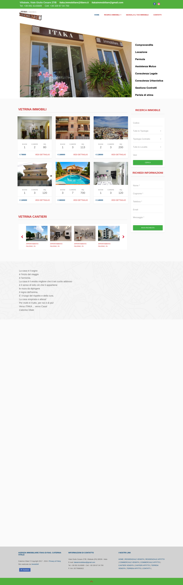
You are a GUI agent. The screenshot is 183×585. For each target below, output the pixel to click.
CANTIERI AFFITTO (142, 565)
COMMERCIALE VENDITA (129, 562)
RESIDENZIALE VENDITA (134, 559)
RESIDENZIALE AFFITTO (155, 559)
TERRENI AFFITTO (134, 568)
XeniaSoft (35, 564)
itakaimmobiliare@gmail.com (107, 2)
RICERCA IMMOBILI (112, 15)
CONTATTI (157, 15)
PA (34, 246)
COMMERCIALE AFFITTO (150, 562)
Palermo (29, 246)
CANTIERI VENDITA (126, 565)
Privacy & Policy (55, 561)
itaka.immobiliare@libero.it (74, 2)
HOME (96, 15)
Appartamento (32, 244)
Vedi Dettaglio (118, 155)
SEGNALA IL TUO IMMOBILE (137, 15)
